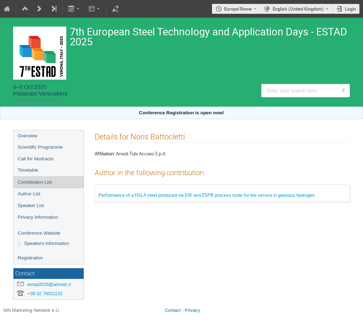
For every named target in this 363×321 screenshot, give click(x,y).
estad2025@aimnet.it (49, 284)
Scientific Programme (40, 147)
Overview (28, 135)
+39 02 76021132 (44, 294)
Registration (30, 257)
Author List (29, 193)
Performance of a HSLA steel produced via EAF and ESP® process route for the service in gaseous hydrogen (207, 195)
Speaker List (31, 205)
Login (350, 9)
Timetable (28, 170)
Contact (173, 310)
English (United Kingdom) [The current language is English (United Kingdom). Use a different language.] (298, 9)
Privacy (192, 310)
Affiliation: (105, 153)
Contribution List (35, 182)
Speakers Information (46, 243)
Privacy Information (38, 217)
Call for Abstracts (36, 158)
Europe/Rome (238, 9)
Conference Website (39, 233)
